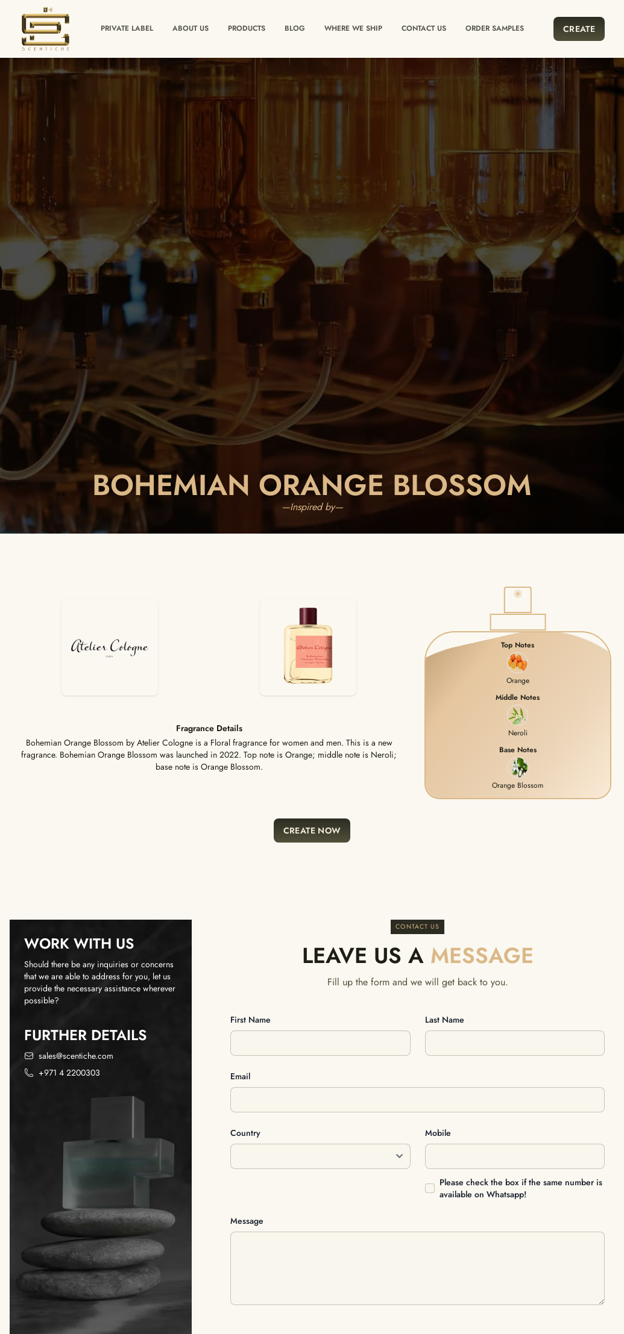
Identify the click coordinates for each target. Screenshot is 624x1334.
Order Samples (494, 28)
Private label (127, 28)
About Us (190, 28)
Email (240, 1076)
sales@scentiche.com (76, 1056)
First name (250, 1020)
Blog (295, 28)
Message (246, 1221)
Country (245, 1133)
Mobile (438, 1133)
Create (579, 29)
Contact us (424, 28)
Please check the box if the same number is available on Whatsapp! (521, 1188)
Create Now (312, 830)
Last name (444, 1020)
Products (246, 28)
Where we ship (353, 28)
